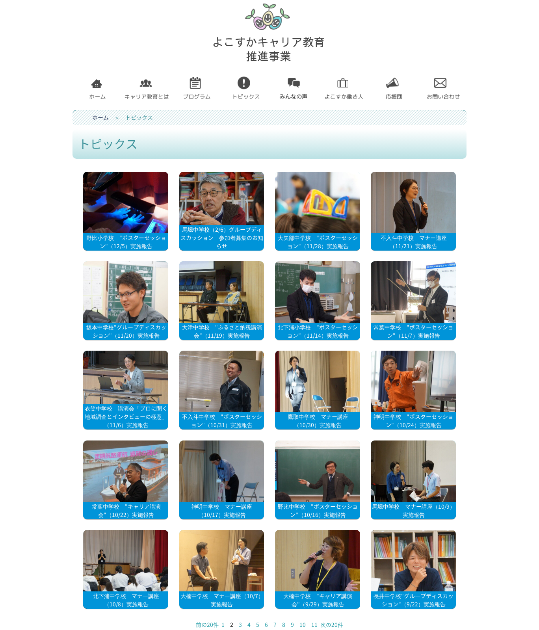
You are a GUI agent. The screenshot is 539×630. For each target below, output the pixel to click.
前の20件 (207, 624)
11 (314, 624)
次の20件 (331, 624)
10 (302, 624)
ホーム (100, 117)
